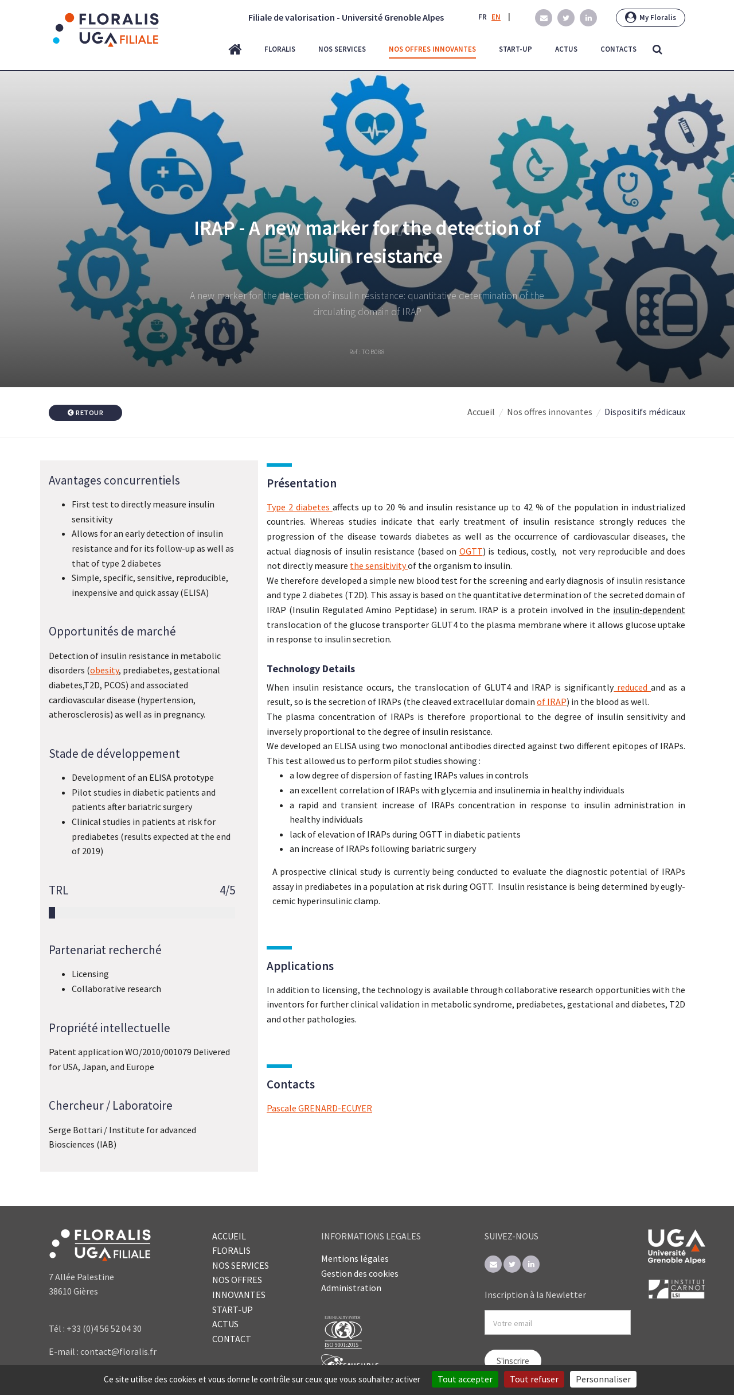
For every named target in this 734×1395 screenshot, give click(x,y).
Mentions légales (355, 1258)
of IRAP (552, 701)
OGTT (471, 551)
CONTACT (231, 1338)
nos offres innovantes (432, 49)
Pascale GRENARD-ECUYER (319, 1108)
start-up (515, 49)
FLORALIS (231, 1250)
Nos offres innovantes (549, 411)
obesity (104, 670)
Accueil (481, 411)
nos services (342, 49)
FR (482, 17)
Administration (351, 1287)
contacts (618, 49)
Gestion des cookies (360, 1273)
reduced (632, 687)
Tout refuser (534, 1379)
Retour (86, 412)
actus (566, 49)
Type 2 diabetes (300, 507)
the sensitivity (379, 565)
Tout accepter (465, 1379)
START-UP (232, 1309)
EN (496, 17)
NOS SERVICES (240, 1265)
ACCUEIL (229, 1236)
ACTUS (225, 1324)
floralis (279, 49)
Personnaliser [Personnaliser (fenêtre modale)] (603, 1379)
